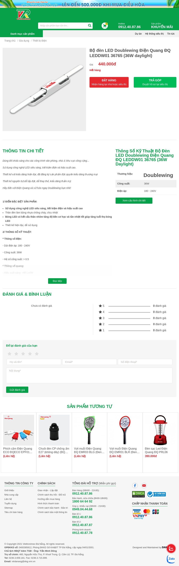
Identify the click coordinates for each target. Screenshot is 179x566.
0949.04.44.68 (82, 509)
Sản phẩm (163, 26)
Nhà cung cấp (11, 494)
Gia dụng (24, 40)
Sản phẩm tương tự (89, 406)
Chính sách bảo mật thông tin (52, 512)
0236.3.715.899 (39, 558)
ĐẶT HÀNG (109, 82)
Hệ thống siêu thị (154, 33)
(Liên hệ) (9, 456)
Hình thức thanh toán (48, 503)
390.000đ (151, 456)
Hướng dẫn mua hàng (49, 499)
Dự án (138, 33)
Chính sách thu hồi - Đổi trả (52, 494)
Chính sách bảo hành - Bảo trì (53, 507)
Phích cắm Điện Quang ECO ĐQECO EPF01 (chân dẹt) (17, 452)
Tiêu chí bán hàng (13, 512)
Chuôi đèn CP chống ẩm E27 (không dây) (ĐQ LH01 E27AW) (54, 452)
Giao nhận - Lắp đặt (48, 490)
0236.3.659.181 (17, 558)
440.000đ (107, 64)
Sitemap (8, 507)
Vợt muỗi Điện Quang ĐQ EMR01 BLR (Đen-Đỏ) (123, 452)
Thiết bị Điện (40, 40)
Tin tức (171, 33)
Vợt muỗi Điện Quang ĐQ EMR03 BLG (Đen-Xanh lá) (88, 452)
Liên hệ (8, 499)
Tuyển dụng (10, 503)
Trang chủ (10, 40)
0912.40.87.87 (82, 525)
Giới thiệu (9, 490)
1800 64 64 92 (82, 501)
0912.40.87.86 (82, 493)
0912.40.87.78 (82, 533)
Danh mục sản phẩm (22, 33)
